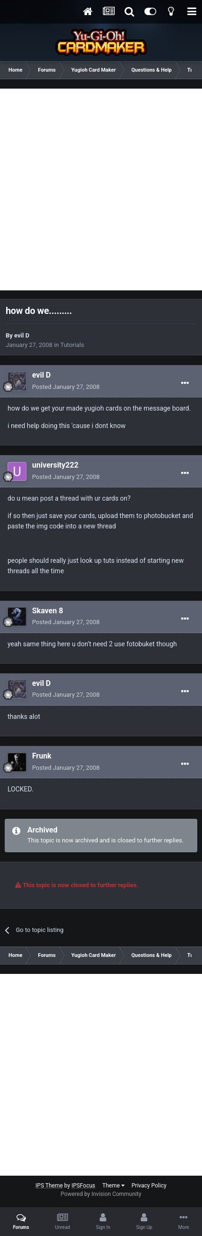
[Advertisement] (101, 189)
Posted (66, 386)
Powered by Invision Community (101, 1194)
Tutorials (72, 344)
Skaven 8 (47, 610)
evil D (21, 335)
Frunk (41, 755)
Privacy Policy (149, 1185)
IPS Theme (49, 1185)
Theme (113, 1185)
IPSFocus (83, 1185)
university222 (55, 465)
